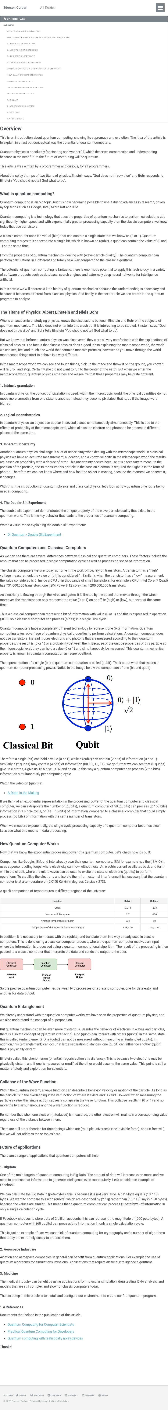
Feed (104, 1395)
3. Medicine (13, 113)
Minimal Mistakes (60, 1401)
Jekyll (45, 1401)
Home (21, 1395)
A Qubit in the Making (24, 807)
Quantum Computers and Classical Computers (34, 69)
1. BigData (12, 100)
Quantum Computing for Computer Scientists (42, 1350)
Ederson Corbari (15, 8)
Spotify (72, 1395)
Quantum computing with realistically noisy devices (46, 1364)
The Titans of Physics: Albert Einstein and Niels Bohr (38, 38)
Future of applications (20, 94)
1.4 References (15, 119)
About (68, 8)
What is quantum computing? (24, 31)
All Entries (49, 8)
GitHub (89, 1395)
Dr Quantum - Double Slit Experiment (35, 544)
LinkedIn (55, 1395)
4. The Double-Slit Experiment (24, 63)
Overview (9, 25)
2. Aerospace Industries (20, 106)
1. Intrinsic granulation (21, 44)
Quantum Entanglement (21, 81)
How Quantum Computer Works (25, 75)
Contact (85, 8)
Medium (38, 1395)
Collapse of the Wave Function (25, 88)
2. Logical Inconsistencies (22, 50)
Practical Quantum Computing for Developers (42, 1357)
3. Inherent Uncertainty (21, 56)
